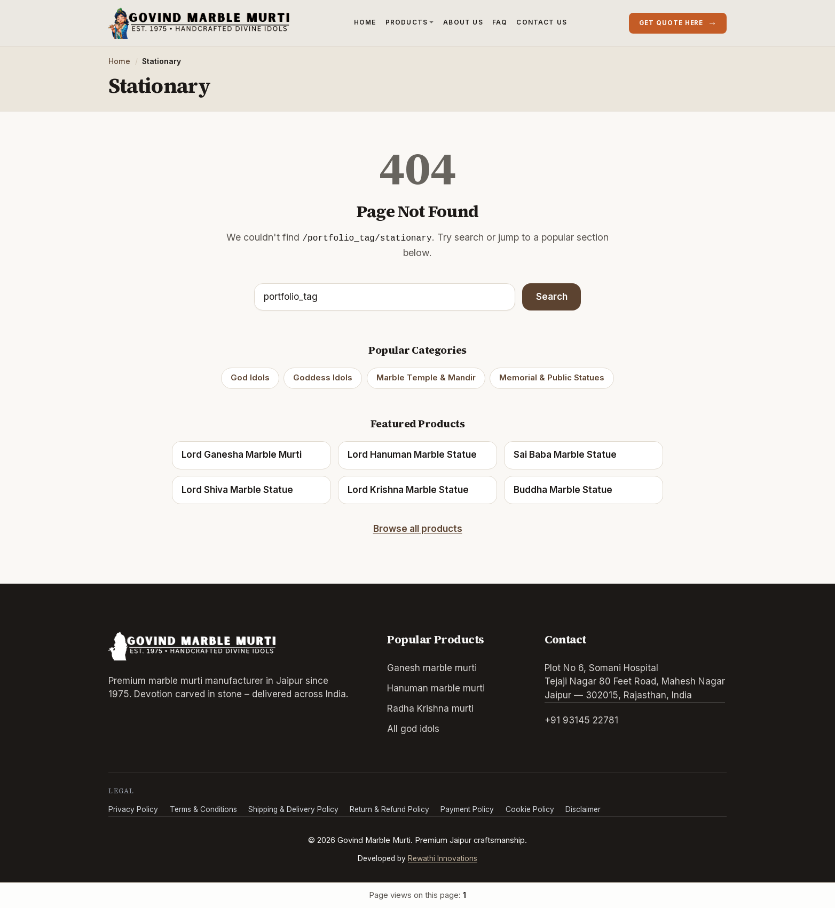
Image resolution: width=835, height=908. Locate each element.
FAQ (500, 22)
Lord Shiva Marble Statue (237, 489)
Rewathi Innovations (442, 858)
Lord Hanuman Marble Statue (412, 454)
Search (552, 296)
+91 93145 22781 (581, 720)
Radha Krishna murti (430, 708)
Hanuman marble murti (436, 688)
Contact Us (541, 22)
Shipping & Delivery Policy (293, 809)
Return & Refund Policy (389, 809)
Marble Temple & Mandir (426, 378)
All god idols (413, 728)
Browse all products (417, 528)
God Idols (250, 378)
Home (365, 22)
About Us (463, 22)
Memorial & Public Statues (551, 378)
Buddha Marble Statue (563, 489)
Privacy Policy (133, 809)
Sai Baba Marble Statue (565, 454)
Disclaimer (583, 809)
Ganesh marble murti (432, 668)
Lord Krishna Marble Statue (408, 489)
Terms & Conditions (203, 809)
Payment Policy (467, 809)
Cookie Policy (530, 809)
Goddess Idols (322, 378)
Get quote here (678, 23)
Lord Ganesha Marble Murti (242, 454)
